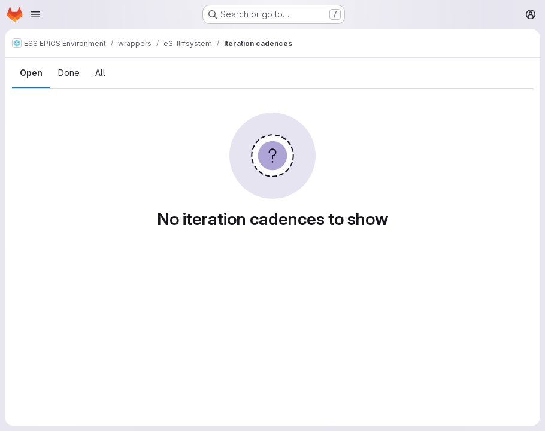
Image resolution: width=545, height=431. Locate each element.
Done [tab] (69, 73)
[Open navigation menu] (35, 14)
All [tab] (100, 73)
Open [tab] (31, 73)
